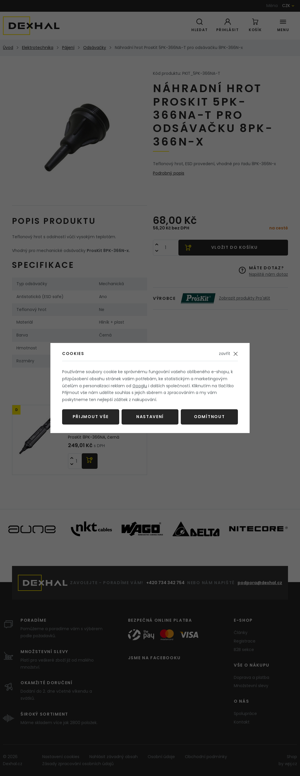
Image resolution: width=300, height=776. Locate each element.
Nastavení (150, 417)
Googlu (139, 386)
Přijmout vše (91, 417)
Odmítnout (209, 417)
